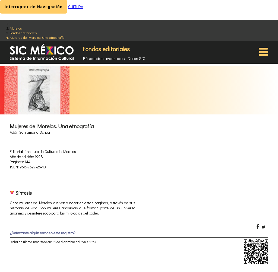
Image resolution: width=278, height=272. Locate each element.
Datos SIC (136, 58)
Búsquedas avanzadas (104, 58)
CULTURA (75, 6)
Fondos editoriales (23, 32)
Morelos (16, 28)
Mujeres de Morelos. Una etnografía (37, 37)
